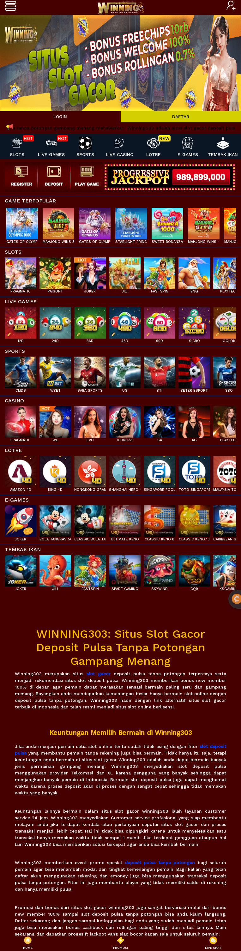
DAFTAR (180, 116)
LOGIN (60, 116)
